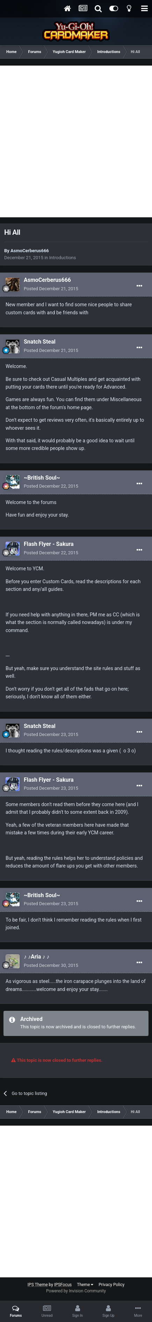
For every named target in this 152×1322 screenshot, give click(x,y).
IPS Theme (38, 1284)
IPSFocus (63, 1284)
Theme (85, 1284)
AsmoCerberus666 (29, 250)
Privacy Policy (111, 1284)
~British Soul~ (42, 477)
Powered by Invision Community (76, 1291)
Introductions (62, 257)
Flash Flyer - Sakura (49, 544)
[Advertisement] (76, 141)
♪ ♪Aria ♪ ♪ (36, 956)
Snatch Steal (40, 341)
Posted (51, 288)
